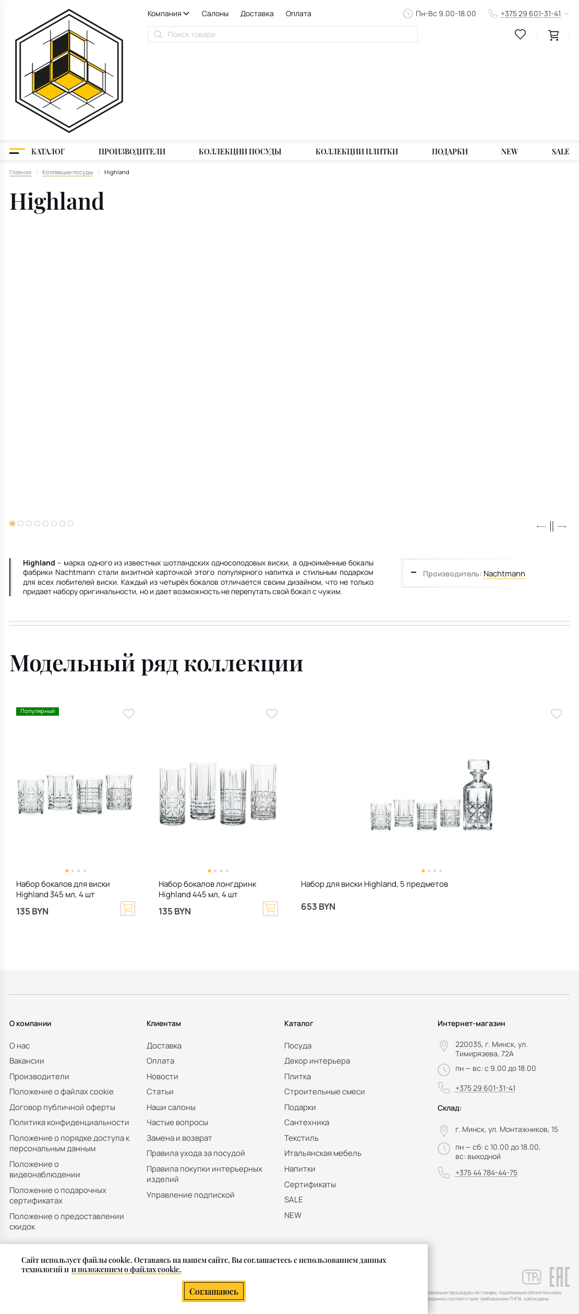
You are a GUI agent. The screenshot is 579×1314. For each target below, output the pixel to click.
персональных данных (520, 1246)
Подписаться (536, 1226)
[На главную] (69, 25)
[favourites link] (520, 34)
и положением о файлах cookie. (126, 1268)
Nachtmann (503, 482)
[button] (541, 436)
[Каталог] (37, 61)
